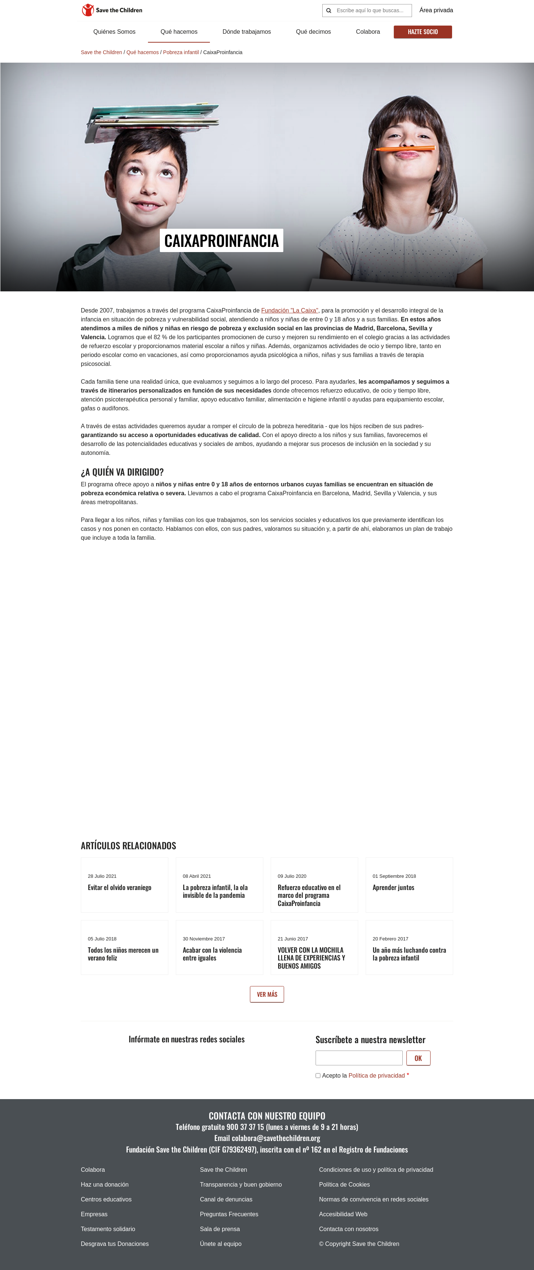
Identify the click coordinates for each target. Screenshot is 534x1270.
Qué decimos (313, 32)
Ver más (267, 994)
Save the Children (101, 52)
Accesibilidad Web (343, 1214)
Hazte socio (423, 31)
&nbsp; (199, 666)
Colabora (368, 32)
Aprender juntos (393, 887)
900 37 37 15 (245, 1126)
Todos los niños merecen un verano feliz (123, 954)
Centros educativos (106, 1199)
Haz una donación (105, 1184)
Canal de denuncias (226, 1199)
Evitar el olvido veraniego (119, 887)
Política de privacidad (377, 1075)
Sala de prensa (220, 1229)
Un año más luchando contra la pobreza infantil (409, 954)
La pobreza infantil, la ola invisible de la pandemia (215, 891)
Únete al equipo (220, 1244)
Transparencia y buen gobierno (241, 1184)
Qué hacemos (179, 32)
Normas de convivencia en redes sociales (374, 1199)
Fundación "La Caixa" (290, 310)
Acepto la (363, 1075)
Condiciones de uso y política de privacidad (376, 1170)
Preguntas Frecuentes (229, 1214)
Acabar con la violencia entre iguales (212, 954)
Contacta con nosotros (349, 1229)
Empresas (94, 1214)
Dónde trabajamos (246, 32)
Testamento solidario (108, 1229)
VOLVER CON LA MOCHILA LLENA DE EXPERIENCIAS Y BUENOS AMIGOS (311, 957)
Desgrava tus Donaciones (115, 1244)
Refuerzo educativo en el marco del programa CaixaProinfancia (309, 895)
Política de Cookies (344, 1184)
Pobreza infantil (181, 52)
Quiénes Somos (114, 32)
